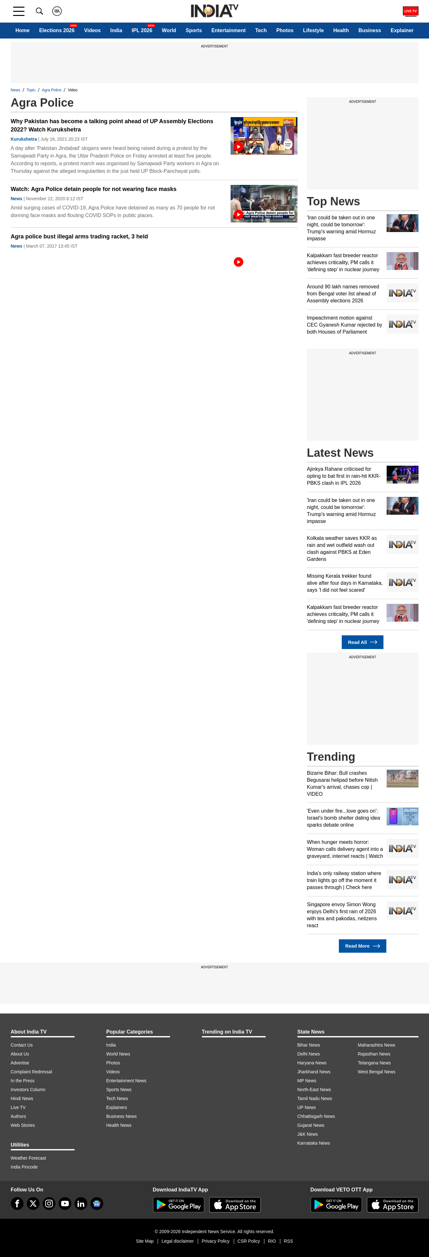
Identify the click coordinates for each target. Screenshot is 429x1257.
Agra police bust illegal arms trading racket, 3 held (79, 236)
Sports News (119, 1089)
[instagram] (49, 1203)
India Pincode (24, 1166)
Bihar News (308, 1045)
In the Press (23, 1080)
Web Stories (23, 1125)
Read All (362, 642)
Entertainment (228, 30)
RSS (288, 1241)
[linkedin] (81, 1203)
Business (369, 30)
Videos (92, 30)
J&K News (307, 1134)
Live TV (18, 1107)
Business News (121, 1116)
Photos (284, 30)
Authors (18, 1116)
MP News (307, 1080)
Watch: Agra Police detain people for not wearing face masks (94, 189)
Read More (362, 946)
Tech (261, 30)
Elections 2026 (57, 30)
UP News (306, 1107)
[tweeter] (33, 1203)
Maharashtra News (377, 1045)
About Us (20, 1053)
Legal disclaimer (177, 1241)
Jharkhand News (314, 1071)
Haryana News (312, 1062)
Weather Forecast (28, 1158)
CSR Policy (249, 1241)
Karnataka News (313, 1143)
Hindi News (22, 1098)
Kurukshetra (24, 139)
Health (341, 30)
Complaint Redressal (31, 1071)
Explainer (401, 30)
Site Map (145, 1241)
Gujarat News (311, 1125)
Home (22, 30)
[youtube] (65, 1203)
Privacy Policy (215, 1241)
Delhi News (308, 1053)
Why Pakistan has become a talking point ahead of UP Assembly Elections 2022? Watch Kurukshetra (112, 125)
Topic (31, 90)
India (116, 30)
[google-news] (96, 1203)
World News (118, 1053)
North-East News (314, 1089)
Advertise (20, 1062)
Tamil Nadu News (314, 1098)
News (15, 90)
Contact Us (22, 1045)
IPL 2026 (142, 30)
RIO (272, 1241)
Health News (119, 1125)
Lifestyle (313, 30)
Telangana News (374, 1062)
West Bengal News (377, 1071)
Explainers (116, 1107)
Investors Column (28, 1089)
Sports (194, 30)
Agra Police (51, 90)
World (169, 30)
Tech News (117, 1098)
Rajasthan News (374, 1053)
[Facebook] (17, 1203)
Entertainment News (126, 1080)
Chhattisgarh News (316, 1116)
